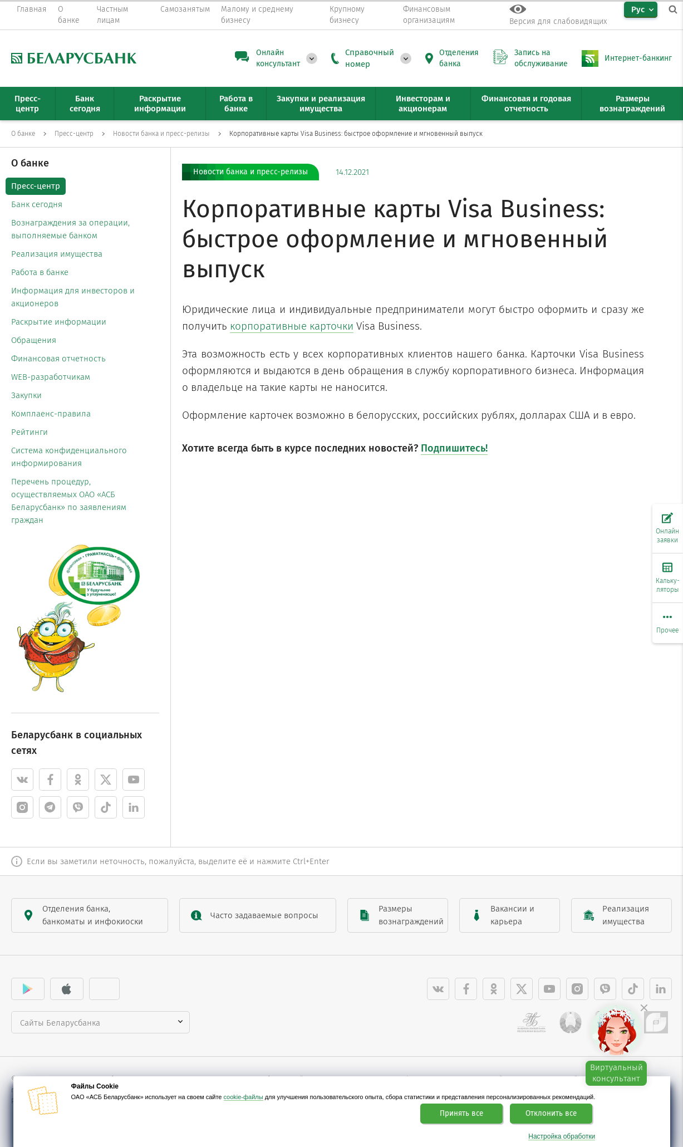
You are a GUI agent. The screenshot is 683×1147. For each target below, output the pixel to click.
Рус (638, 9)
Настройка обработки (561, 1136)
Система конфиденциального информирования (69, 456)
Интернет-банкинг (638, 58)
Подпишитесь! (454, 448)
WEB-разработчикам (50, 377)
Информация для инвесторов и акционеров (73, 297)
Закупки (26, 395)
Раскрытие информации (58, 322)
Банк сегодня (36, 204)
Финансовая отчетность (58, 359)
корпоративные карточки (291, 326)
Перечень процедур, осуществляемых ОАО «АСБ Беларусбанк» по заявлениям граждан (68, 501)
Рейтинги (29, 432)
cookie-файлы (243, 1097)
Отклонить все (551, 1113)
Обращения (33, 340)
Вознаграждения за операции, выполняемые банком (70, 229)
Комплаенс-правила (51, 414)
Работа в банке (39, 272)
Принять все (461, 1113)
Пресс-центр (35, 186)
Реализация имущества (56, 254)
